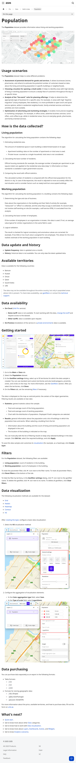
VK (40, 746)
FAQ (4, 754)
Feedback (6, 758)
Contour (8, 509)
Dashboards (33, 729)
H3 (6, 513)
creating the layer (12, 520)
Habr (41, 750)
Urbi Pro (16, 308)
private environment (45, 323)
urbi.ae (10, 707)
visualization (38, 443)
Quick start (9, 720)
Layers (25, 729)
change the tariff (63, 313)
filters (35, 389)
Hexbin (7, 503)
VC (40, 754)
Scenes (41, 729)
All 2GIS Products (9, 746)
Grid (6, 500)
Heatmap (8, 506)
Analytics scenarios (21, 732)
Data (29, 723)
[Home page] (3, 9)
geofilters (46, 293)
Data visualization (34, 726)
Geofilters (54, 384)
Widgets (51, 729)
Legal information (10, 750)
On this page (7, 14)
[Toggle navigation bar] (3, 3)
